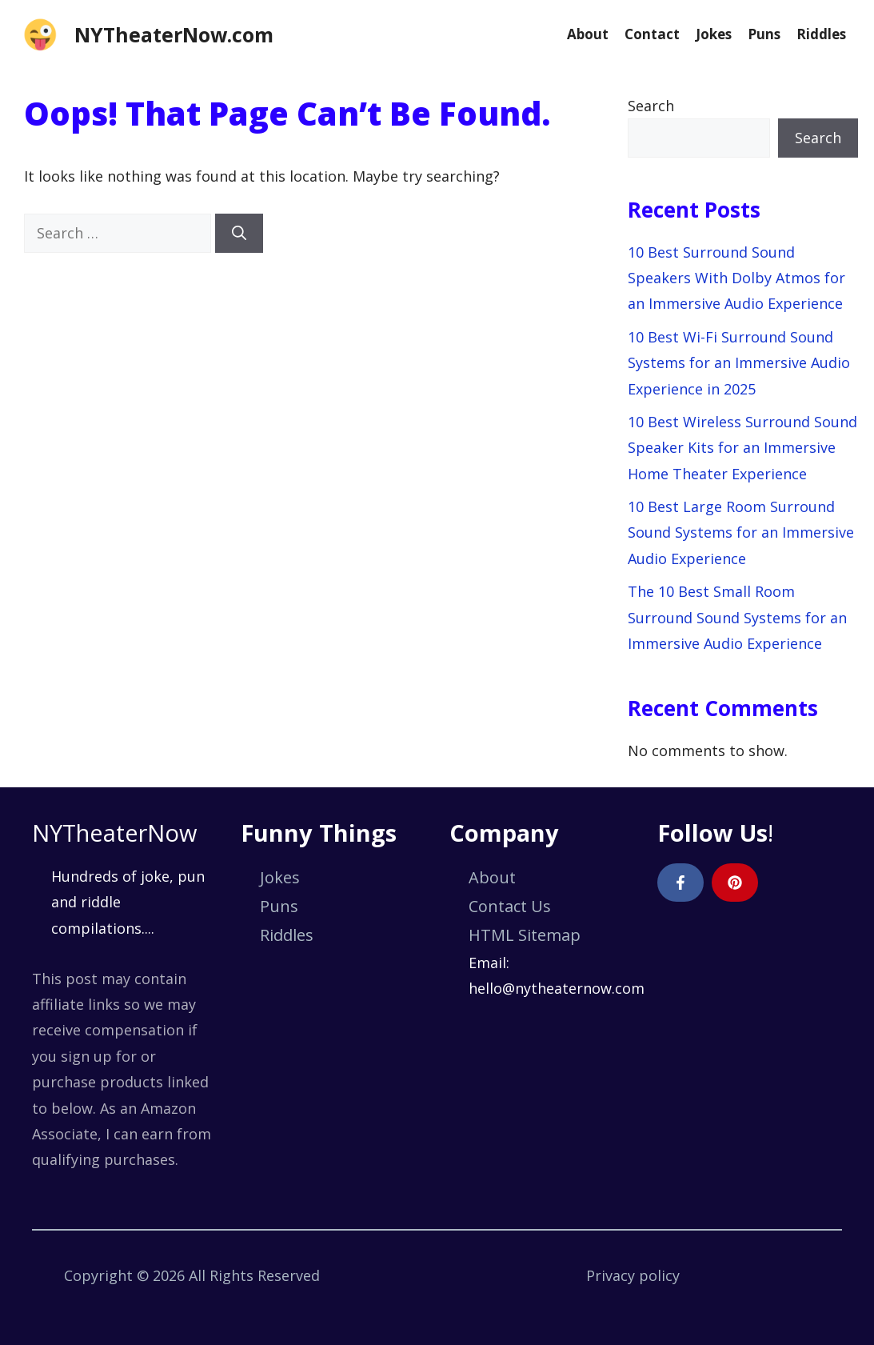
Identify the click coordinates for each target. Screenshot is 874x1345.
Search (651, 105)
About (588, 34)
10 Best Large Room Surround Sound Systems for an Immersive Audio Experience (741, 532)
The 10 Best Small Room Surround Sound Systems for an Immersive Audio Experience (737, 617)
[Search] (239, 233)
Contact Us (510, 906)
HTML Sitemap (525, 935)
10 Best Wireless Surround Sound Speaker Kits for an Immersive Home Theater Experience (742, 447)
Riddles (821, 34)
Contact (652, 34)
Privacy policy (633, 1275)
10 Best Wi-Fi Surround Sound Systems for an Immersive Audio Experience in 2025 (739, 362)
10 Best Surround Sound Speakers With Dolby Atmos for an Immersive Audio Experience (736, 278)
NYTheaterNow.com (173, 34)
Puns (764, 34)
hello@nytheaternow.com (557, 988)
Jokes (714, 34)
